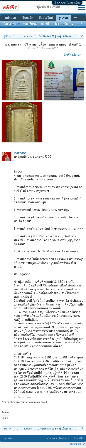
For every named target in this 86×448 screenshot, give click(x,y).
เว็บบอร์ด (27, 17)
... (72, 23)
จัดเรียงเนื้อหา (74, 54)
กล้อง (56, 23)
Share (5, 418)
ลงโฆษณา (51, 438)
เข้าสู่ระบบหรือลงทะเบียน (67, 2)
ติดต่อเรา (65, 438)
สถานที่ (44, 23)
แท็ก (65, 23)
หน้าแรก (10, 17)
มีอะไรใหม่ (46, 17)
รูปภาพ (63, 18)
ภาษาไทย (8, 438)
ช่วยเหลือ (78, 438)
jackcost (20, 153)
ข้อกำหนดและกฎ (77, 444)
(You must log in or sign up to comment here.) (24, 402)
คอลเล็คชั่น (30, 23)
